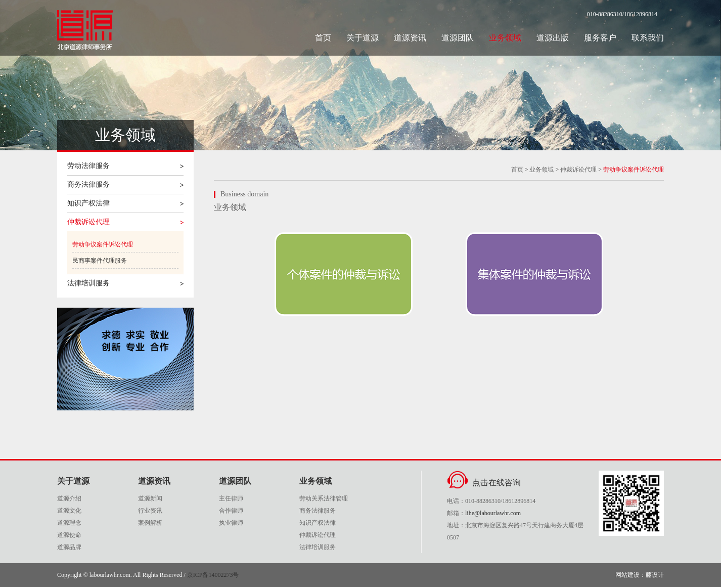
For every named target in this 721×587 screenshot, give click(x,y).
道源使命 (69, 534)
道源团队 (457, 37)
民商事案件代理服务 (99, 260)
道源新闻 (150, 498)
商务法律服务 (88, 184)
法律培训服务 (88, 283)
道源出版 (552, 37)
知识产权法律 (88, 203)
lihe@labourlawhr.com (493, 513)
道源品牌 (69, 547)
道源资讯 (410, 37)
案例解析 (150, 522)
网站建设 (627, 574)
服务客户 (600, 37)
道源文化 (69, 510)
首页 (323, 37)
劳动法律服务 (88, 166)
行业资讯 (150, 510)
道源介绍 (69, 498)
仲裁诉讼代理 (88, 222)
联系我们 (648, 37)
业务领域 (505, 37)
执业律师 (231, 522)
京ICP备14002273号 (213, 574)
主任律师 (231, 498)
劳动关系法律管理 (323, 498)
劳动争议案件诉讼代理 (102, 244)
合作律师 (231, 510)
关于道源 (362, 37)
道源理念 (69, 522)
